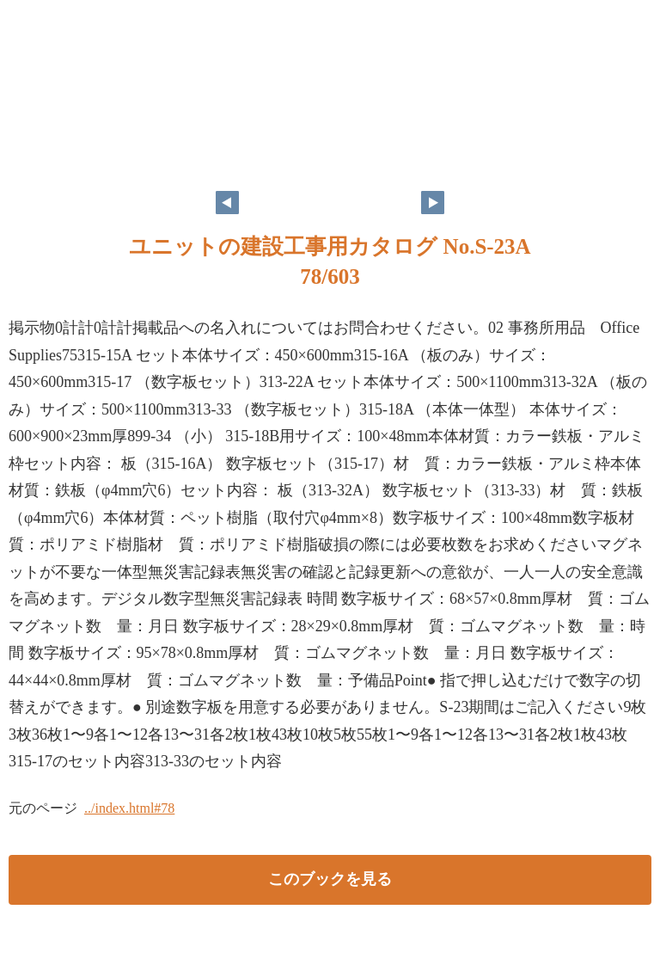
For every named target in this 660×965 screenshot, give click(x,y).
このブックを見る (330, 879)
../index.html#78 (129, 808)
